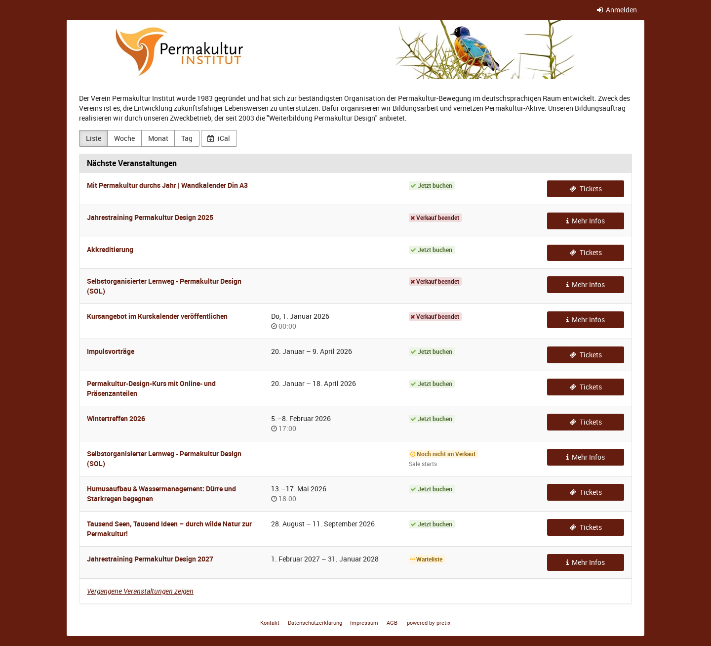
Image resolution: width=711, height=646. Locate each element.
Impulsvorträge (110, 351)
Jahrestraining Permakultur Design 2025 (150, 217)
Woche (124, 138)
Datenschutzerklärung (315, 622)
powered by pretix (429, 622)
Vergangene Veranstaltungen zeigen (140, 591)
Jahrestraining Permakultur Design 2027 (150, 558)
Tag (187, 138)
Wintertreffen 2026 (116, 418)
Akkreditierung (110, 249)
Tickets (585, 188)
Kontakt (269, 622)
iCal (218, 138)
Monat (158, 138)
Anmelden (617, 9)
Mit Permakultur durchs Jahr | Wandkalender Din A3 (167, 185)
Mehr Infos (585, 220)
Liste (93, 138)
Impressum (364, 622)
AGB (392, 622)
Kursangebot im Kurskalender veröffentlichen (157, 316)
